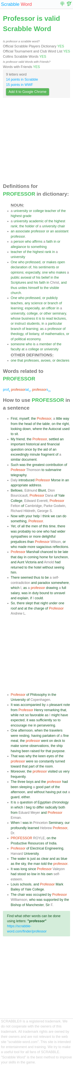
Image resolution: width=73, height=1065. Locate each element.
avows (46, 360)
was (22, 465)
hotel (37, 567)
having (36, 736)
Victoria (30, 562)
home (44, 557)
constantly (46, 761)
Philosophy (38, 695)
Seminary (56, 823)
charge (39, 608)
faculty (16, 349)
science (37, 303)
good (39, 787)
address (35, 485)
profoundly (19, 828)
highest (16, 216)
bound (44, 593)
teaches (17, 303)
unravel (59, 593)
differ (40, 807)
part (31, 766)
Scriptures (18, 282)
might (55, 715)
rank (14, 226)
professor (38, 231)
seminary (59, 313)
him (13, 572)
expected (18, 720)
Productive (19, 843)
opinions (17, 272)
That (14, 756)
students (33, 323)
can (59, 516)
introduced (26, 480)
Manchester (35, 905)
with (21, 516)
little (59, 418)
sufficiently (44, 720)
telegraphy (18, 475)
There (15, 577)
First (14, 418)
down (27, 429)
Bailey (15, 889)
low (33, 874)
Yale (61, 495)
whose (16, 318)
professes (31, 360)
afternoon (25, 730)
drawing (52, 588)
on (53, 424)
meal (14, 741)
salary (15, 593)
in (55, 241)
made (22, 547)
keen (42, 756)
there (61, 526)
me (30, 725)
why (29, 756)
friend (20, 439)
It (12, 705)
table (46, 424)
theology (17, 334)
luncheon (61, 557)
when (38, 730)
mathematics (54, 334)
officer (51, 308)
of (58, 211)
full (64, 588)
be (60, 552)
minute (35, 454)
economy (33, 339)
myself (24, 418)
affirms (37, 241)
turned (60, 761)
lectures (60, 318)
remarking (51, 710)
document (29, 459)
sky (23, 864)
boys (29, 782)
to (28, 247)
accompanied (31, 705)
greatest (38, 465)
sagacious (44, 547)
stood (21, 874)
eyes (50, 756)
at (23, 349)
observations (39, 746)
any (27, 303)
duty (35, 593)
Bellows (17, 490)
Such (14, 465)
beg (29, 807)
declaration (19, 267)
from (14, 424)
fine (66, 736)
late (65, 552)
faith (49, 241)
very (66, 771)
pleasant (55, 705)
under (53, 603)
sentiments (47, 267)
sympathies (19, 536)
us (60, 771)
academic (36, 221)
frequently (18, 777)
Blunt (42, 490)
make (15, 746)
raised (35, 751)
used (65, 429)
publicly (52, 298)
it (37, 318)
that (20, 360)
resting (24, 736)
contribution (54, 465)
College (16, 501)
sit (16, 434)
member (45, 344)
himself (33, 288)
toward (16, 766)
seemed (27, 577)
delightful (48, 536)
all (23, 526)
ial (21, 390)
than (30, 542)
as (42, 329)
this (45, 526)
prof (6, 390)
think (46, 516)
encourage (19, 725)
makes (51, 262)
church (16, 293)
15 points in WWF (19, 85)
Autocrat (54, 429)
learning (17, 308)
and (30, 282)
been (25, 751)
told (44, 864)
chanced (46, 552)
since (32, 869)
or (30, 211)
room (49, 766)
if (31, 598)
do (64, 516)
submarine (53, 470)
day (20, 557)
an (13, 231)
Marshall (32, 552)
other (47, 313)
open (61, 262)
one (45, 272)
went (44, 741)
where (37, 429)
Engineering (54, 848)
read (49, 318)
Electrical (37, 848)
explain (22, 598)
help (36, 516)
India (52, 843)
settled (54, 439)
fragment (48, 454)
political (20, 339)
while (14, 715)
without (47, 567)
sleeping (25, 787)
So (13, 603)
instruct (20, 323)
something (39, 247)
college (38, 211)
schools (26, 884)
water (22, 859)
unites (22, 288)
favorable (37, 715)
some (24, 746)
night (44, 603)
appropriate (19, 485)
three (21, 782)
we (53, 516)
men (34, 526)
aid (45, 449)
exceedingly (20, 454)
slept (29, 603)
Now (14, 516)
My (13, 439)
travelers (55, 730)
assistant (61, 231)
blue (64, 859)
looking (16, 429)
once (28, 449)
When (15, 823)
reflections (60, 547)
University (18, 700)
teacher (50, 211)
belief (45, 277)
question (17, 449)
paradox (44, 583)
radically (51, 807)
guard (15, 797)
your (29, 516)
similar (16, 459)
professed (32, 262)
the (63, 211)
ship (59, 746)
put (59, 792)
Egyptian (44, 802)
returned (17, 567)
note (66, 705)
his (35, 267)
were (14, 736)
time (52, 526)
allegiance (18, 247)
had (53, 531)
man (36, 864)
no (34, 531)
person (19, 241)
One (14, 262)
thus (14, 288)
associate (22, 231)
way (66, 418)
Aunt (20, 562)
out (64, 792)
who (28, 241)
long (24, 869)
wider (61, 531)
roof (14, 608)
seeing (59, 567)
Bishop (16, 905)
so (27, 715)
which (15, 588)
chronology (60, 802)
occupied (40, 895)
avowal (26, 277)
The (14, 782)
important (18, 444)
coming (33, 557)
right (65, 424)
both (61, 807)
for (51, 557)
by (35, 449)
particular (55, 323)
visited (53, 771)
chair (61, 226)
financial (53, 444)
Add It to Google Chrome (28, 92)
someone (18, 344)
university (21, 211)
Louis (15, 884)
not (21, 715)
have (64, 715)
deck (57, 741)
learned (33, 828)
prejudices (18, 542)
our (67, 823)
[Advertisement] (36, 141)
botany (34, 334)
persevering (46, 725)
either (25, 797)
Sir (48, 905)
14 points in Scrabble (22, 79)
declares (62, 360)
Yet (13, 526)
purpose (58, 751)
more (37, 536)
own (49, 874)
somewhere (60, 583)
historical (32, 444)
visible (54, 288)
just (33, 859)
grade (27, 216)
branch (53, 303)
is (40, 318)
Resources (36, 843)
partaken (48, 736)
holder (29, 226)
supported (51, 900)
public (15, 277)
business (28, 318)
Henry (38, 710)
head (28, 424)
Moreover (18, 771)
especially (32, 272)
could (39, 598)
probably (24, 531)
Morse (56, 480)
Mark (59, 884)
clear (45, 859)
